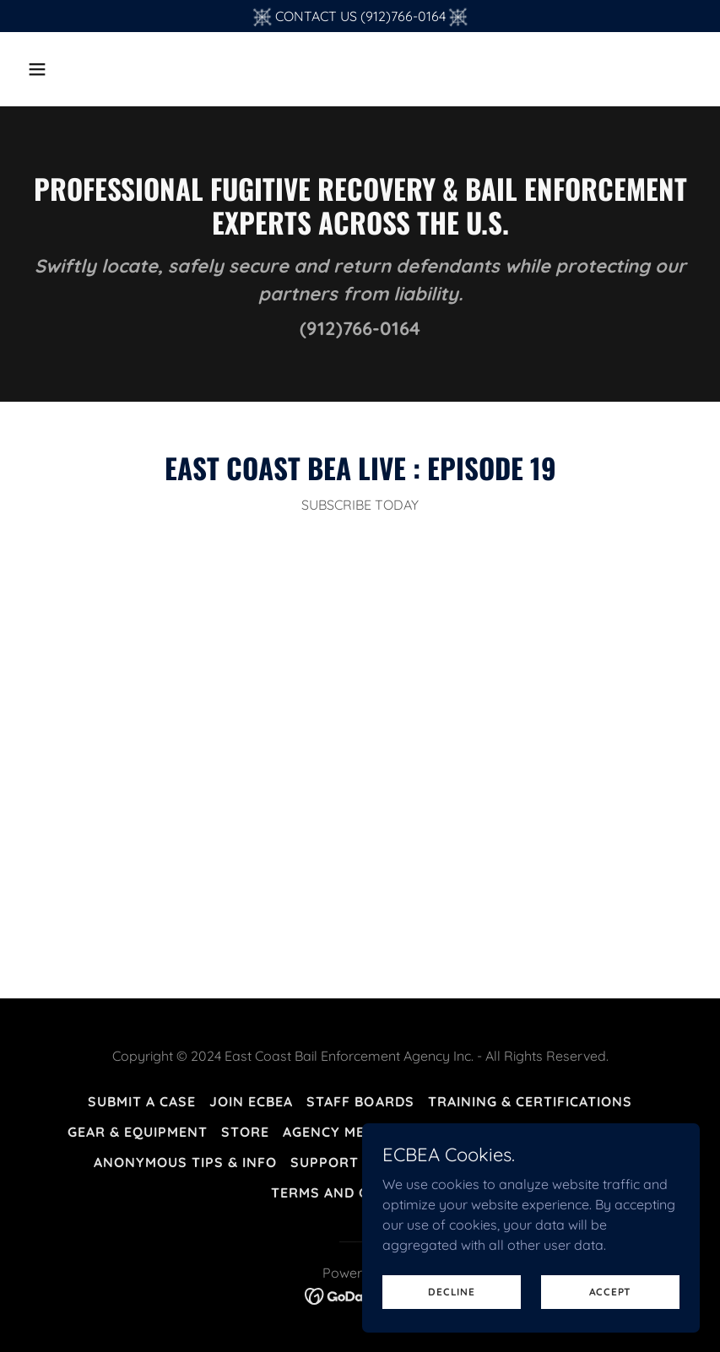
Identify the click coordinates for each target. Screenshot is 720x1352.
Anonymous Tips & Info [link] (185, 1162)
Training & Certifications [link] (530, 1101)
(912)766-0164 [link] (360, 328)
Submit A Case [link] (142, 1101)
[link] (360, 1294)
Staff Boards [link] (360, 1101)
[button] (71, 69)
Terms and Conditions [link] (360, 1192)
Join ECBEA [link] (251, 1101)
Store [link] (245, 1131)
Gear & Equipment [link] (138, 1131)
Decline (451, 1291)
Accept (610, 1291)
